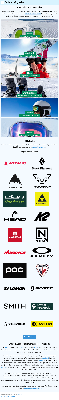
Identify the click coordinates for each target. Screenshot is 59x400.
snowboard (45, 358)
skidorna (6, 347)
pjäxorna (36, 347)
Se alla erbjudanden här (38, 147)
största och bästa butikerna (33, 14)
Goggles (40, 360)
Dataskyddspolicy (5, 396)
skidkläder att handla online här (33, 388)
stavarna (21, 347)
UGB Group (19, 394)
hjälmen (3, 367)
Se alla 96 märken (29, 337)
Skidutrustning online (14, 2)
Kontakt (13, 396)
